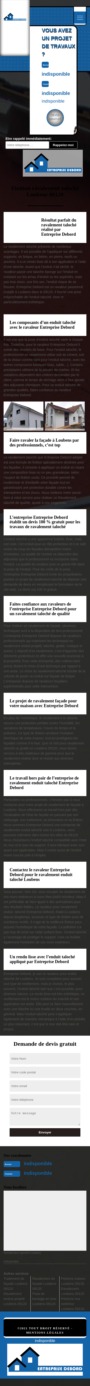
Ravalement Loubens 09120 (72, 1291)
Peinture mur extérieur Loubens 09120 (72, 1304)
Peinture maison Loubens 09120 (73, 1281)
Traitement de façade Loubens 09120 (16, 1284)
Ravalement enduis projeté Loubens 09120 (15, 1299)
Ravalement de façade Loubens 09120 (44, 1284)
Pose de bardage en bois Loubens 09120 (44, 1299)
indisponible (38, 1163)
